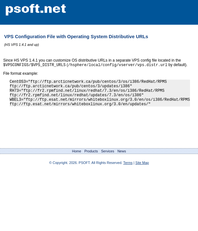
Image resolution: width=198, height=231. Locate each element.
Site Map (142, 169)
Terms (128, 169)
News (121, 157)
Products (91, 157)
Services (107, 157)
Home (76, 157)
